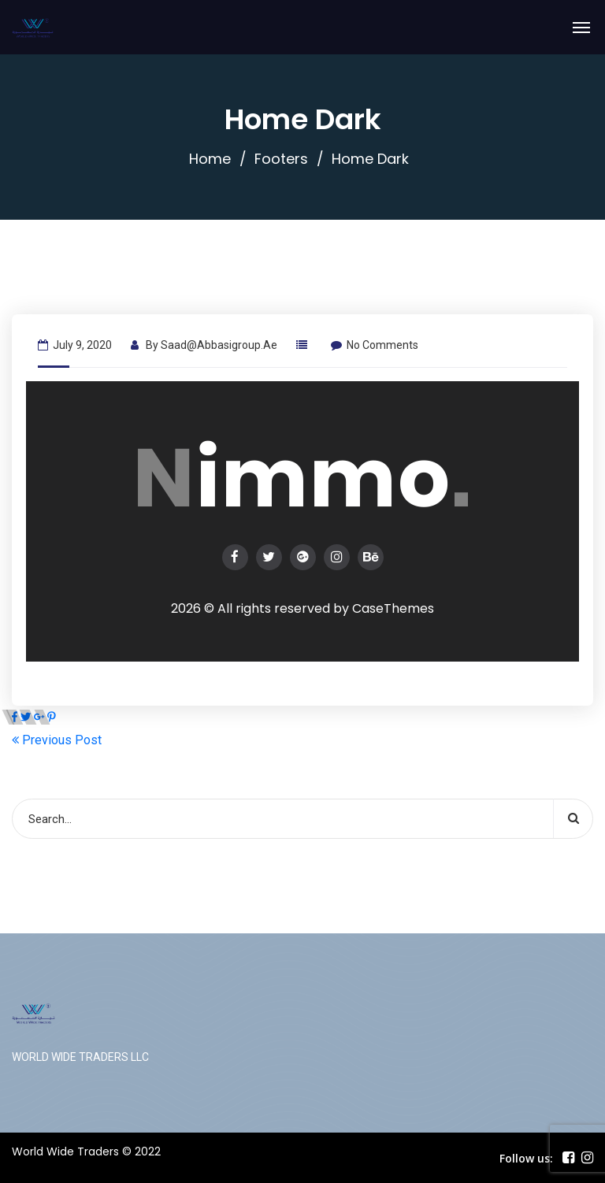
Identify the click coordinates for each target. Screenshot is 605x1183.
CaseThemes (393, 608)
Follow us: (526, 1158)
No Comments (374, 345)
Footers (281, 159)
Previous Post (57, 739)
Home (210, 159)
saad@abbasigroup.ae (219, 345)
